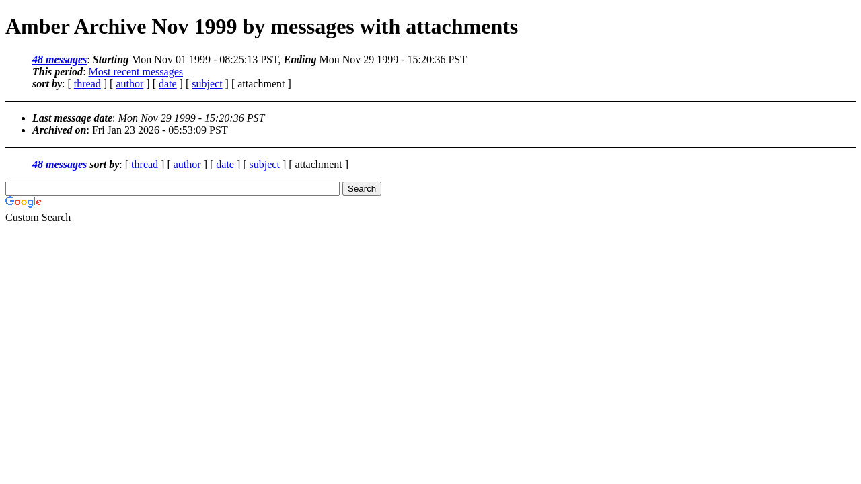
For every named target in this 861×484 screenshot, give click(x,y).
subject (207, 83)
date (168, 83)
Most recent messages (136, 71)
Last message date (72, 118)
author (129, 83)
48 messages (59, 59)
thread (87, 83)
